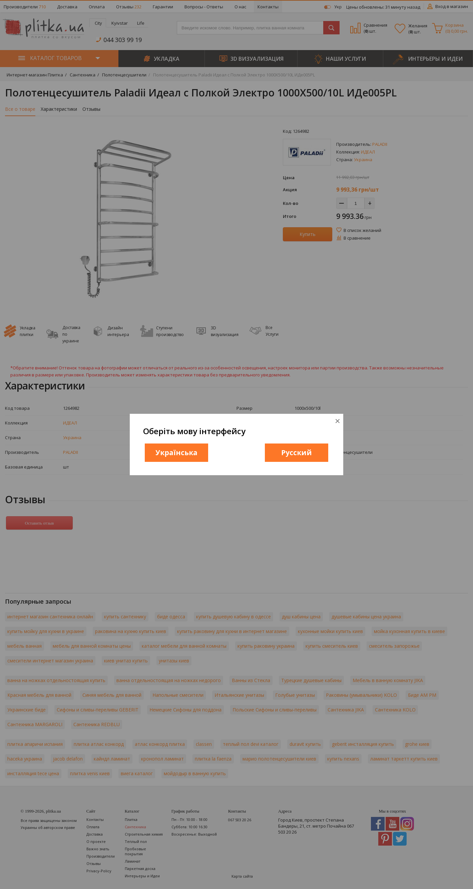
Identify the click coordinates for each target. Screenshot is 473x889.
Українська (176, 452)
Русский (296, 452)
